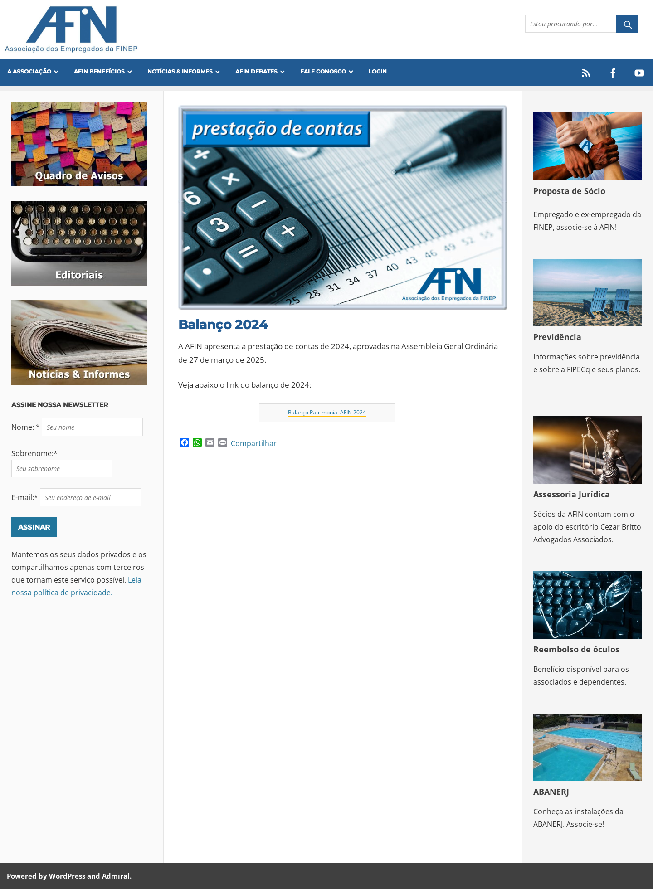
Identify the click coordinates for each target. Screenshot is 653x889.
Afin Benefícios (99, 71)
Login (378, 71)
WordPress (67, 875)
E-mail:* (25, 497)
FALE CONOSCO (323, 71)
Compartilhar (254, 443)
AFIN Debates (256, 71)
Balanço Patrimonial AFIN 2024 (327, 412)
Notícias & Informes (180, 71)
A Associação (29, 71)
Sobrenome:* (34, 453)
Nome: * (26, 427)
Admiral (116, 875)
